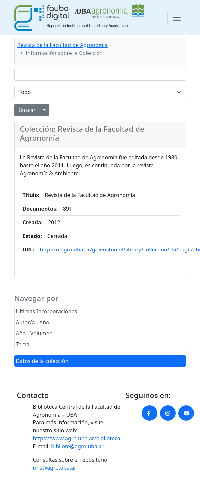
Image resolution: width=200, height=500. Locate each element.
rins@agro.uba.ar (54, 467)
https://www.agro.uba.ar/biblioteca (76, 438)
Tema (23, 344)
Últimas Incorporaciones (46, 311)
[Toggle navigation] (176, 17)
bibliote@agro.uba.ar (77, 446)
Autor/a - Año (32, 322)
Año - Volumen (34, 333)
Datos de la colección (42, 361)
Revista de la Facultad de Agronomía (62, 45)
